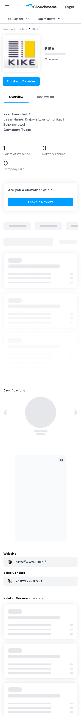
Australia (48, 525)
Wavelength (11, 482)
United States (52, 511)
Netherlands (50, 532)
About (46, 567)
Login (69, 7)
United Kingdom (53, 518)
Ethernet (9, 476)
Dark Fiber (10, 462)
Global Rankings (14, 567)
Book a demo (12, 594)
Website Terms (14, 680)
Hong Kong (50, 545)
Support (8, 587)
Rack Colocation (14, 469)
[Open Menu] (7, 7)
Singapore (49, 538)
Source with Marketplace (60, 455)
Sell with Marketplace (18, 525)
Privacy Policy (13, 671)
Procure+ (48, 462)
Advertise (9, 538)
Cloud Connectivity (16, 489)
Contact (48, 581)
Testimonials (11, 574)
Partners (48, 574)
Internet (8, 455)
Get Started (11, 518)
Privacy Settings (15, 689)
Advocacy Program (16, 581)
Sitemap (9, 696)
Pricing (7, 532)
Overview (48, 448)
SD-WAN (9, 448)
